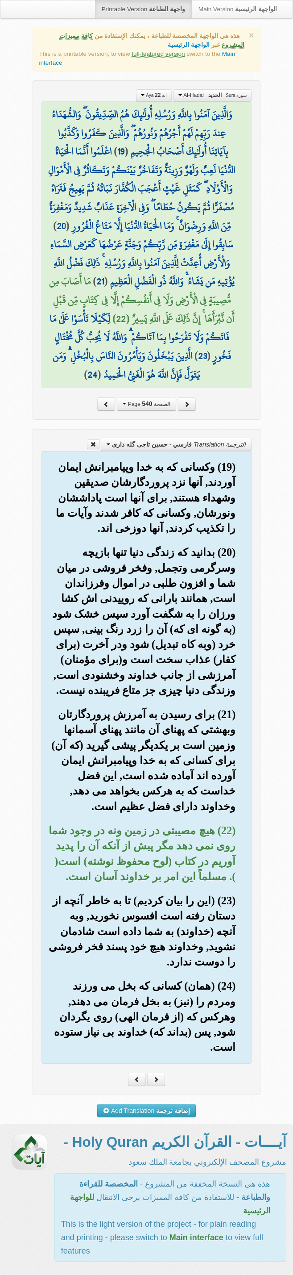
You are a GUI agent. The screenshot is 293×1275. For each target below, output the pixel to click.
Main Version (237, 9)
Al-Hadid (212, 95)
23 (202, 356)
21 (100, 281)
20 (61, 226)
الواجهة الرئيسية (189, 45)
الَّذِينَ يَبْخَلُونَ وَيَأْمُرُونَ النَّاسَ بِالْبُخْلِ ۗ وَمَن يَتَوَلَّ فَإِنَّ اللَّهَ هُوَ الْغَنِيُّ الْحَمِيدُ (126, 365)
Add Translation (146, 1110)
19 (120, 151)
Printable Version (143, 9)
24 (92, 375)
